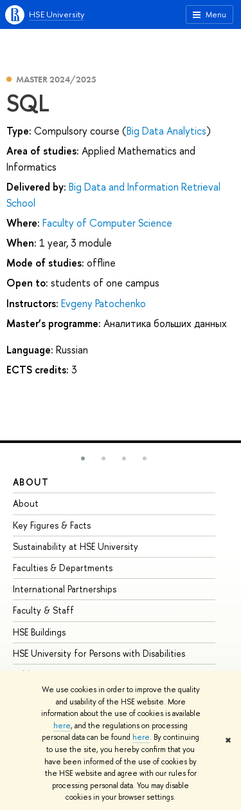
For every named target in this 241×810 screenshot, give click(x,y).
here (62, 726)
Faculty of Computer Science (107, 223)
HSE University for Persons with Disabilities (99, 653)
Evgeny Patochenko (103, 303)
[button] (83, 458)
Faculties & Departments (62, 567)
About (31, 482)
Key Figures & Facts (52, 525)
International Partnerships (64, 589)
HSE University (56, 14)
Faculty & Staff (43, 610)
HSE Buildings (39, 632)
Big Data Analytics (166, 131)
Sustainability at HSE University (75, 546)
